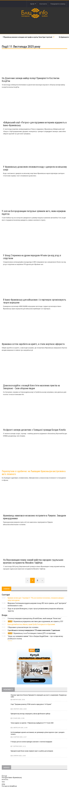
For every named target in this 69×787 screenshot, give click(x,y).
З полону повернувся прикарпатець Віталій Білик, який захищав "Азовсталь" (34, 618)
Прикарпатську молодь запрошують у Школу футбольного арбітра (30, 714)
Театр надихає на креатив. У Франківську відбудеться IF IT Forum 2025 (32, 723)
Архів (33, 3)
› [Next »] (42, 580)
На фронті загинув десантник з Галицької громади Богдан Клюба (34, 429)
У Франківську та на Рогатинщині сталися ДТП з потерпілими (32, 633)
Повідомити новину (57, 4)
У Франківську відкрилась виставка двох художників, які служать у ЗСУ (35, 621)
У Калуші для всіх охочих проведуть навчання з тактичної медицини (31, 742)
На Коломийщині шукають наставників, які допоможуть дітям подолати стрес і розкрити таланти (37, 733)
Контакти (43, 4)
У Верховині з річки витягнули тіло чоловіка (23, 627)
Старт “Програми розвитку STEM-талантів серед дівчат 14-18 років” (31, 704)
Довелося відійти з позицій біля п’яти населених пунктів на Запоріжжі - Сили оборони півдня (31, 387)
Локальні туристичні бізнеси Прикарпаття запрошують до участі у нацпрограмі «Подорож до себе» (39, 696)
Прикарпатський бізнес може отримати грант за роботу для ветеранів (32, 751)
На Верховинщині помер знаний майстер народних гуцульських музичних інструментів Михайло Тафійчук (33, 561)
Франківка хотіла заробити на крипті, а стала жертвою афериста (33, 344)
